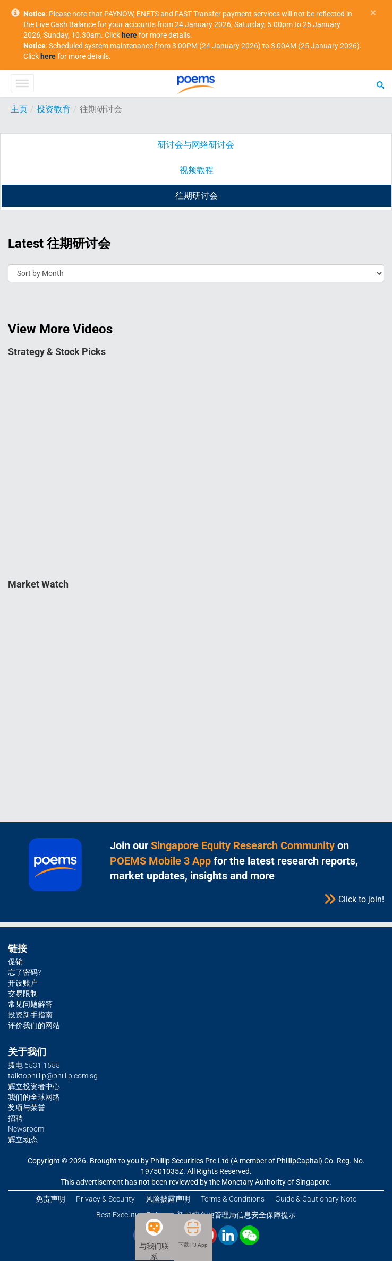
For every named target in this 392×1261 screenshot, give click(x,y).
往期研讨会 (196, 196)
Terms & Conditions (233, 1199)
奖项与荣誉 (26, 1107)
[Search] (380, 84)
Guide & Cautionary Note (315, 1199)
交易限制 (23, 993)
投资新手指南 (30, 1014)
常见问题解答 (30, 1004)
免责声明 (50, 1199)
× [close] (373, 13)
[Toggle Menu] (22, 83)
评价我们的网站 (34, 1025)
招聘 (15, 1118)
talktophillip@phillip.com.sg (53, 1076)
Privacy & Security (105, 1199)
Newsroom (26, 1129)
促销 (15, 961)
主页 (19, 109)
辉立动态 (23, 1139)
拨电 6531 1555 (34, 1065)
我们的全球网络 (34, 1097)
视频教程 (197, 170)
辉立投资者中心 (34, 1086)
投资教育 (54, 109)
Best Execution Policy (131, 1215)
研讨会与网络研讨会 (196, 145)
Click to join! (353, 899)
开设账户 (23, 983)
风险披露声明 (168, 1199)
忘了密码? (24, 972)
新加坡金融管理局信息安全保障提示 (236, 1215)
